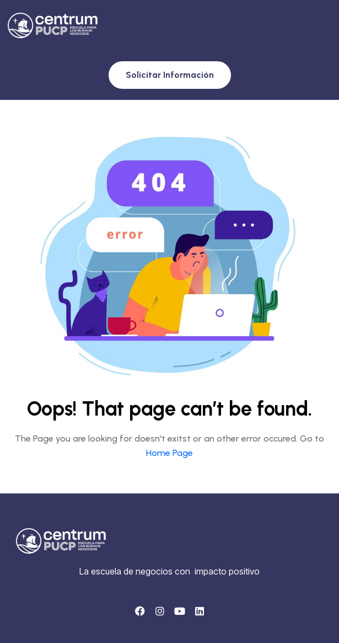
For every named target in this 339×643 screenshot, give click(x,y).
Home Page (169, 453)
